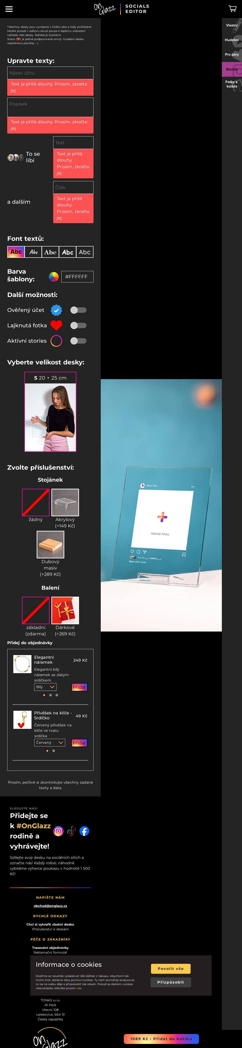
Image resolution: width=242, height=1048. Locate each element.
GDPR (50, 875)
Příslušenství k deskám (50, 838)
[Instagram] (58, 739)
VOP (50, 880)
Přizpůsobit (170, 982)
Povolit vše (171, 969)
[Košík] (232, 9)
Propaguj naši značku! (50, 899)
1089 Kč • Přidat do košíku (161, 1039)
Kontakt (50, 871)
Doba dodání (50, 866)
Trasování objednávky (50, 856)
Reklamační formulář (50, 861)
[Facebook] (84, 739)
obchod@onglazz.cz (50, 814)
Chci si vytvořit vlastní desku (50, 833)
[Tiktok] (71, 739)
